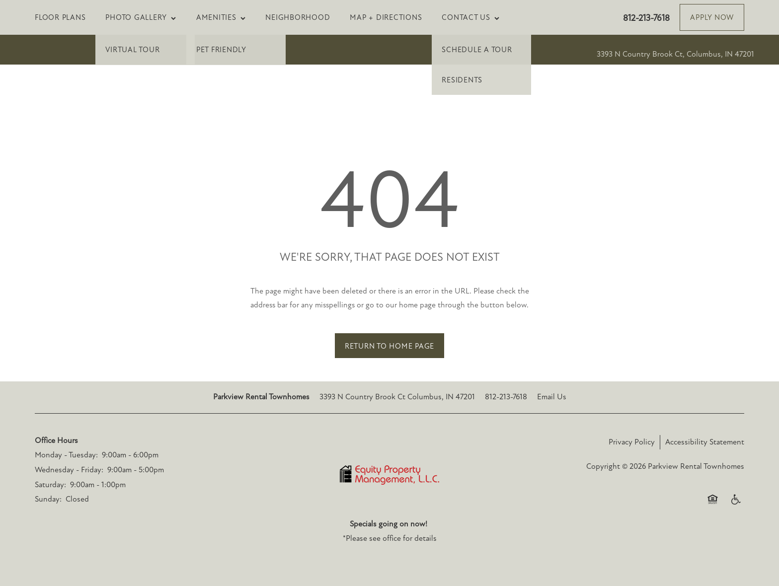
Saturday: (50, 485)
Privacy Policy (632, 442)
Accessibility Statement (704, 442)
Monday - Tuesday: (66, 455)
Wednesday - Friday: (69, 470)
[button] (712, 17)
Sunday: (48, 499)
